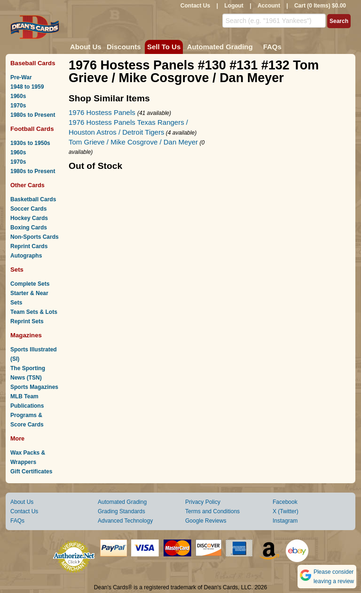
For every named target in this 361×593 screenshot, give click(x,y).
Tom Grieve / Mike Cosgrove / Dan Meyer (133, 142)
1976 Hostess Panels (103, 112)
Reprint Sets (27, 321)
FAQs (272, 47)
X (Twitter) (285, 511)
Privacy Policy (202, 502)
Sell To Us (163, 47)
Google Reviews (205, 520)
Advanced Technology (125, 520)
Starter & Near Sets (29, 298)
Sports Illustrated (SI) (33, 354)
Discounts (124, 47)
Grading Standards (121, 511)
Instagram (285, 520)
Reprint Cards (28, 246)
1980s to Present (32, 115)
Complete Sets (29, 284)
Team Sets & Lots (33, 312)
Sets (17, 269)
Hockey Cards (29, 218)
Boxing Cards (28, 227)
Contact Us (195, 5)
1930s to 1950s (30, 143)
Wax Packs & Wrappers (27, 457)
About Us (86, 47)
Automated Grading (220, 47)
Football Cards (32, 128)
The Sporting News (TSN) (27, 373)
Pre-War (21, 77)
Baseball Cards (32, 63)
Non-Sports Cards (34, 237)
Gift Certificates (31, 471)
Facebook (285, 502)
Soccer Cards (28, 208)
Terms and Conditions (212, 511)
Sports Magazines (34, 387)
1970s (18, 105)
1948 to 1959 (27, 87)
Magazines (26, 335)
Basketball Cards (33, 199)
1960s (18, 96)
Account (269, 5)
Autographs (26, 255)
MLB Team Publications (27, 401)
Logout (233, 5)
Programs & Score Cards (27, 420)
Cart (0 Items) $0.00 (320, 5)
